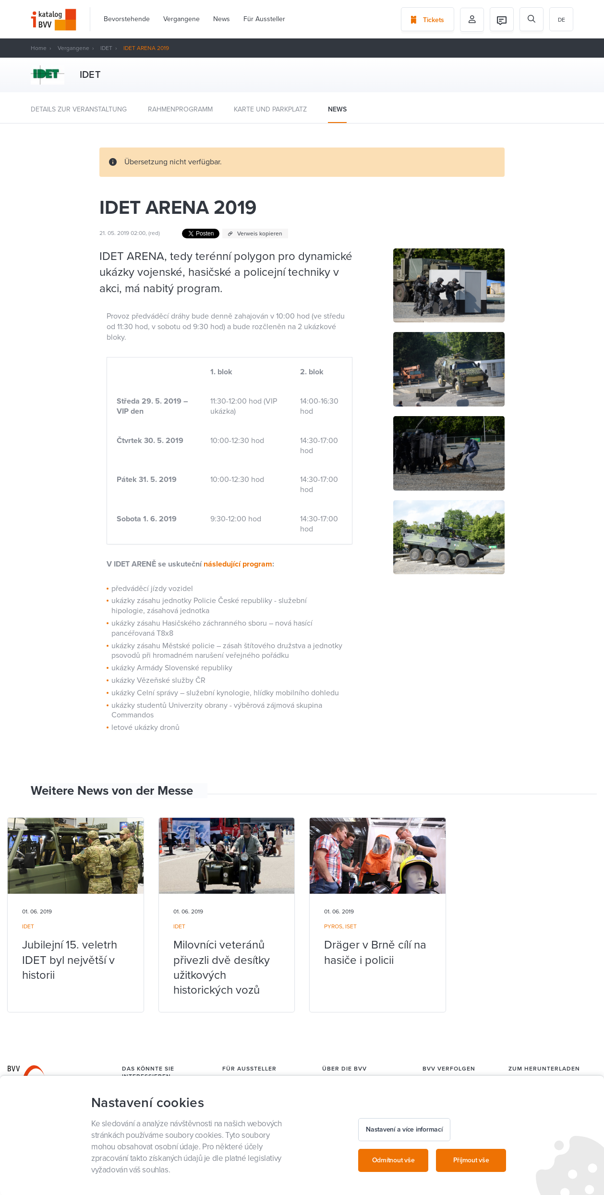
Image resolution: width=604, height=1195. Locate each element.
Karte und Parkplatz (270, 109)
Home (39, 48)
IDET (106, 48)
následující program (238, 564)
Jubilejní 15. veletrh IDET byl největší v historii (69, 960)
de (561, 19)
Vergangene (181, 19)
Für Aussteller (264, 19)
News (221, 19)
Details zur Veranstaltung (79, 109)
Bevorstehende (127, 19)
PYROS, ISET (340, 926)
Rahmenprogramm (180, 109)
